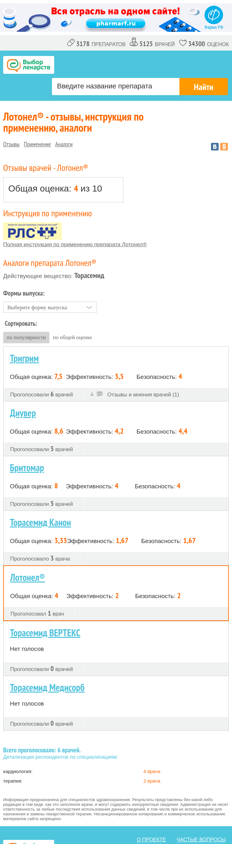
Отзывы (11, 144)
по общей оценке (72, 337)
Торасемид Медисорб (47, 687)
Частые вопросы (201, 839)
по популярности (26, 337)
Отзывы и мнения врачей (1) (135, 395)
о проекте (151, 839)
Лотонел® (27, 577)
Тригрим (24, 358)
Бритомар (27, 467)
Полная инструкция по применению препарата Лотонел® (75, 244)
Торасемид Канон (40, 522)
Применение (37, 144)
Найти (203, 87)
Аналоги (64, 144)
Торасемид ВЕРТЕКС (45, 633)
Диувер (23, 413)
